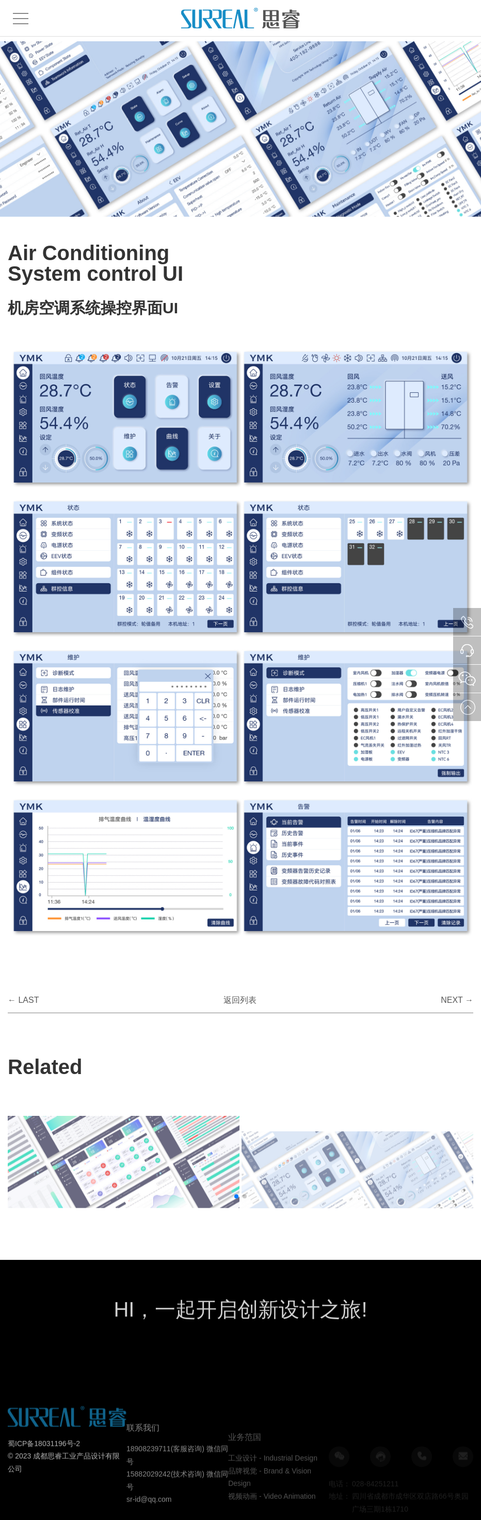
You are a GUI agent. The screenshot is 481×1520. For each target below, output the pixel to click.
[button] (236, 1196)
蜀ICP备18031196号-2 (44, 1481)
